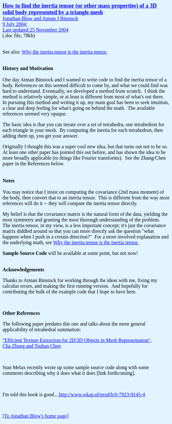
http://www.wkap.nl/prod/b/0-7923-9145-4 (101, 394)
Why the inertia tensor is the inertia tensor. (64, 52)
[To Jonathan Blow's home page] (36, 416)
